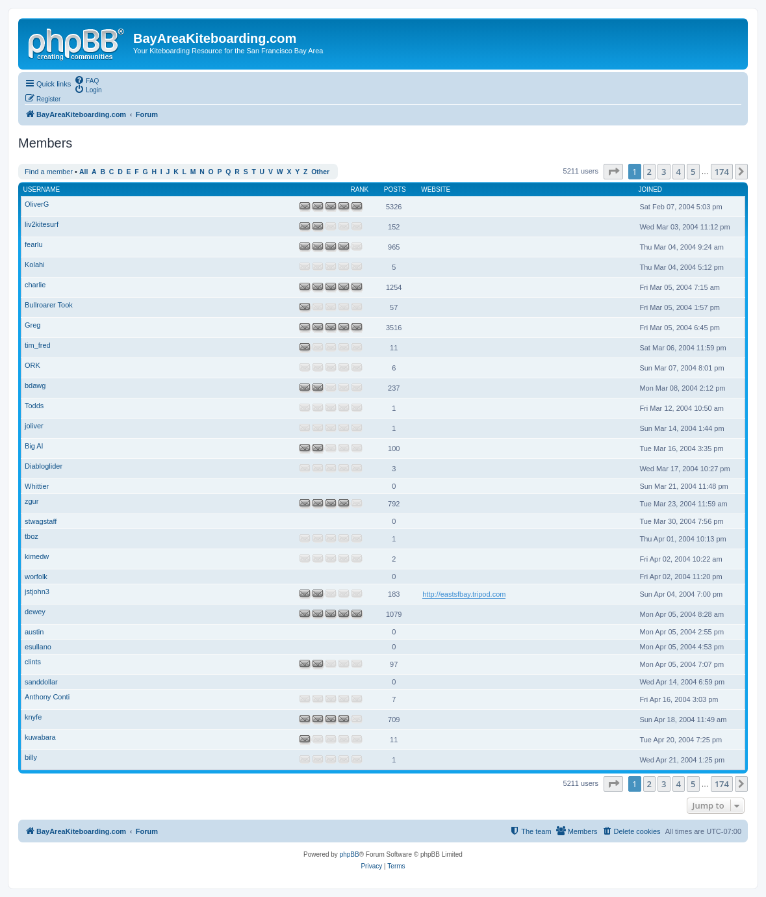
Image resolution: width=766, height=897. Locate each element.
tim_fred (38, 345)
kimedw (37, 556)
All (83, 172)
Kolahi (35, 264)
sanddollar (41, 682)
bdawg (35, 385)
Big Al (34, 446)
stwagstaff (41, 521)
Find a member (49, 172)
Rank (359, 189)
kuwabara (40, 737)
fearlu (34, 244)
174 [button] (722, 171)
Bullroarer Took (49, 305)
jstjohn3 (37, 591)
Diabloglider (43, 466)
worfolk (36, 576)
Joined (650, 189)
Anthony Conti (47, 697)
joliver (34, 426)
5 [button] (693, 171)
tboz (31, 536)
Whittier (37, 486)
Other (320, 172)
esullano (38, 647)
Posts (395, 189)
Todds (34, 406)
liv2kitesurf (41, 224)
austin (34, 632)
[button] (613, 171)
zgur (31, 501)
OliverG (37, 204)
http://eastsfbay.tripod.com (463, 594)
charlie (35, 285)
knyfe (33, 717)
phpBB (349, 854)
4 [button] (678, 171)
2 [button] (649, 171)
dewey (35, 612)
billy (31, 757)
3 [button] (663, 171)
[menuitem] (86, 79)
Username (41, 189)
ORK (32, 365)
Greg (32, 325)
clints (33, 662)
